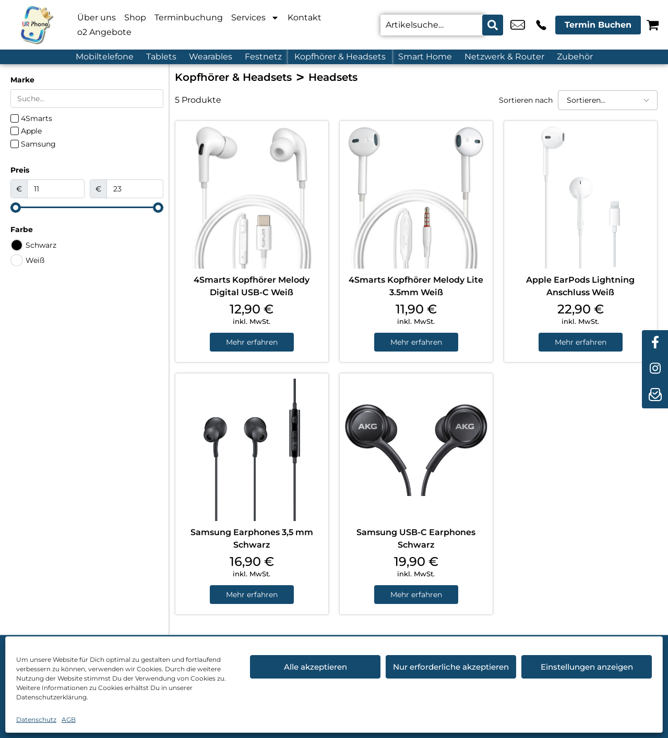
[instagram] (655, 369)
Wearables (210, 57)
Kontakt (304, 17)
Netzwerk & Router (504, 57)
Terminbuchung (188, 17)
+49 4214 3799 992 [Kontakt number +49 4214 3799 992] (541, 25)
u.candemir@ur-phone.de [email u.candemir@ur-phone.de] (518, 25)
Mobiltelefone (105, 57)
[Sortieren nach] (608, 100)
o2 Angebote (104, 32)
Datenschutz (36, 719)
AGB (69, 719)
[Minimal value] (86, 207)
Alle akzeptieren (315, 667)
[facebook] (655, 343)
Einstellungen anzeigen (587, 667)
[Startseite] (36, 24)
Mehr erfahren (252, 342)
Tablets (161, 57)
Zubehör (575, 57)
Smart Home (425, 57)
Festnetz (263, 57)
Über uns (96, 17)
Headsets (332, 77)
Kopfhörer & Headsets (340, 57)
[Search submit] (492, 25)
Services (255, 17)
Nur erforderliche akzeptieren (451, 667)
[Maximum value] (135, 188)
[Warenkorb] (652, 24)
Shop (135, 17)
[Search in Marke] (86, 98)
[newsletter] (655, 395)
